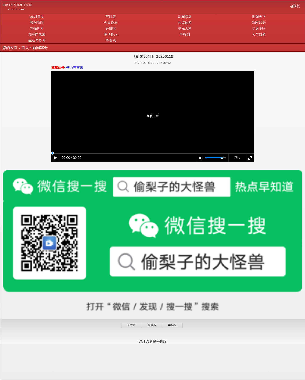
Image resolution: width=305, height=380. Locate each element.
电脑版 (295, 6)
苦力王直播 (74, 68)
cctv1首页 (36, 16)
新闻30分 (259, 22)
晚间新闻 (37, 22)
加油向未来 (36, 34)
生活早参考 (36, 40)
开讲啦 (111, 28)
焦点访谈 (185, 22)
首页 (25, 47)
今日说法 (110, 22)
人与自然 (259, 34)
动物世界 (37, 28)
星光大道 (185, 28)
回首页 (131, 325)
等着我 (111, 40)
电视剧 (185, 34)
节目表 (111, 16)
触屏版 (152, 325)
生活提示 (110, 34)
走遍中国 (259, 28)
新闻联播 (185, 16)
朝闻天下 (259, 16)
